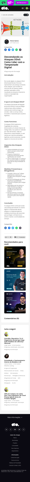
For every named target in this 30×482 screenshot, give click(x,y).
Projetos (15, 443)
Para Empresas (15, 448)
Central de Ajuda (15, 457)
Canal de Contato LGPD (15, 465)
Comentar (22, 237)
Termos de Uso (15, 460)
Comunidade (15, 445)
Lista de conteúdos (7, 14)
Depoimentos (15, 451)
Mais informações (15, 417)
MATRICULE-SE (22, 3)
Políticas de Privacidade (15, 463)
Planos (15, 437)
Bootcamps (15, 440)
